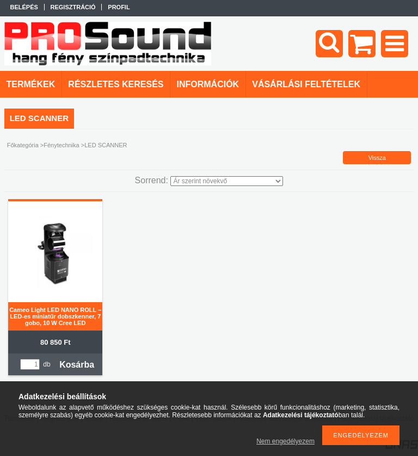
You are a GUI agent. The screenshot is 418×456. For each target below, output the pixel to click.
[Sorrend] (226, 181)
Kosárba (76, 364)
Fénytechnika (61, 145)
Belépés (24, 7)
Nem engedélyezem (285, 441)
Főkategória (23, 145)
